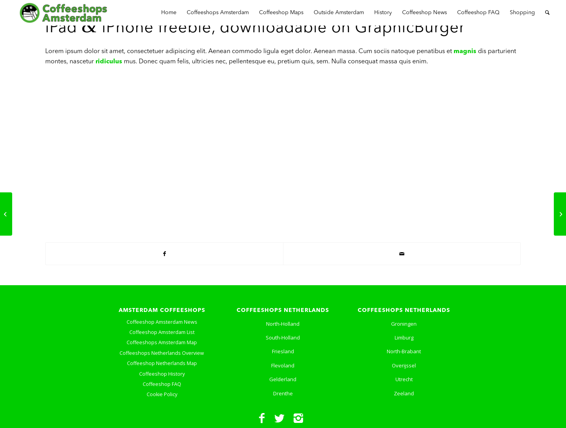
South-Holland (283, 337)
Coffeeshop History (162, 374)
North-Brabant (404, 351)
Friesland (283, 351)
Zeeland (404, 393)
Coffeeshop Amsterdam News (162, 322)
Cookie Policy (162, 394)
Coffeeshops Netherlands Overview (161, 353)
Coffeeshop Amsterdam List (162, 332)
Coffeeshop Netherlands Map (162, 363)
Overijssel (404, 365)
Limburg (404, 337)
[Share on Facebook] (164, 254)
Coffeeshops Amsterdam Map (162, 342)
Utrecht (404, 379)
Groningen (404, 323)
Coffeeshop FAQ (162, 384)
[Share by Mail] (401, 254)
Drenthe (283, 393)
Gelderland (282, 379)
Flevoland (282, 365)
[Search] (547, 13)
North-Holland (283, 323)
